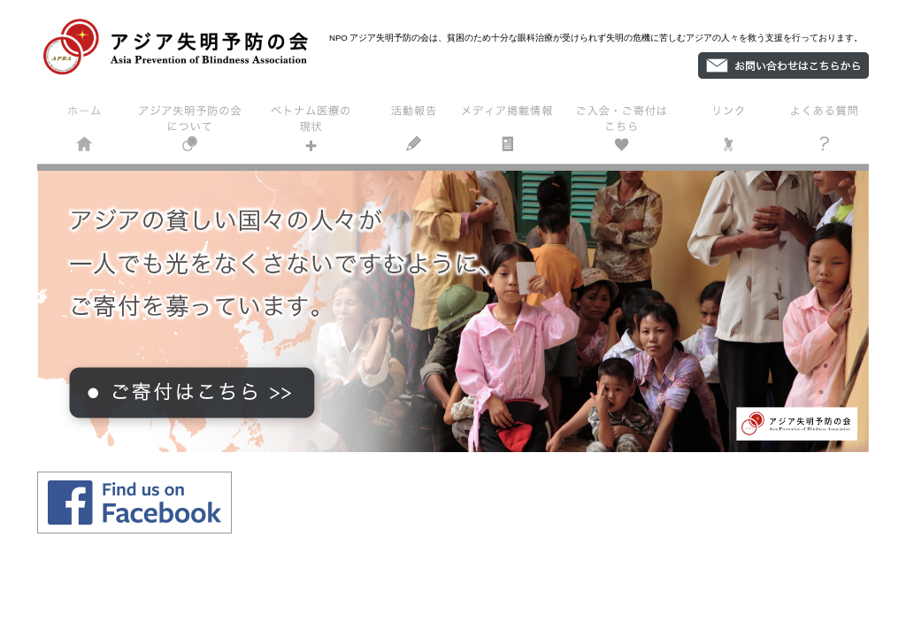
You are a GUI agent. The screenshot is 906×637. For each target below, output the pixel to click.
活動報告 (415, 132)
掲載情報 (514, 132)
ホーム (86, 132)
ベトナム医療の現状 (309, 132)
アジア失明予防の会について (193, 132)
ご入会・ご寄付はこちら (626, 132)
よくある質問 (820, 132)
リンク (729, 132)
